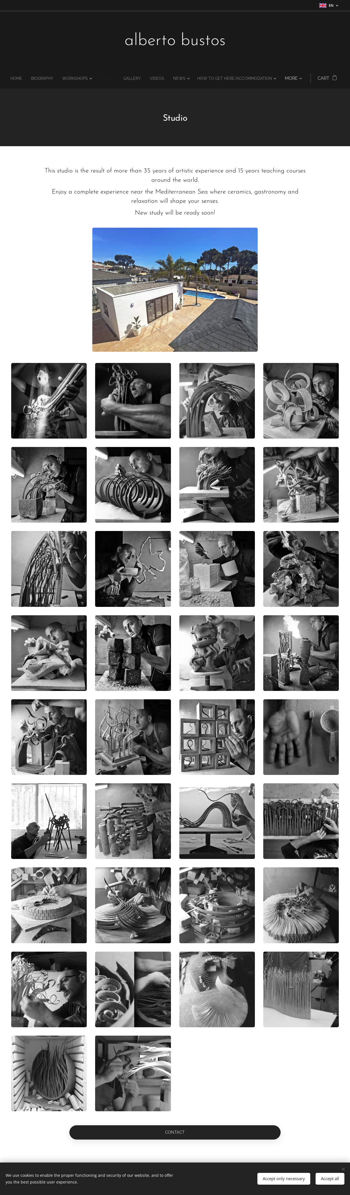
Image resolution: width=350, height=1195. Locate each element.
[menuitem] (55, 78)
